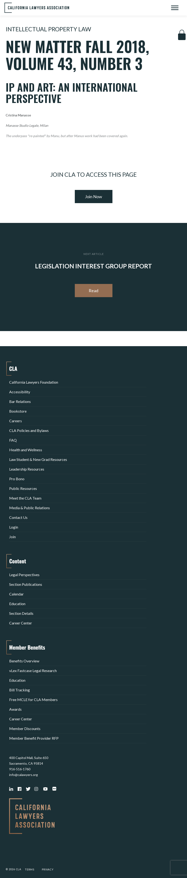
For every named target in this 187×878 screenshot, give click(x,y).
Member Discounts (24, 728)
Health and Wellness (25, 449)
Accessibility (19, 392)
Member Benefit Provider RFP (34, 738)
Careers (15, 420)
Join (12, 536)
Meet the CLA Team (25, 498)
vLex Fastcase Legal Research (33, 670)
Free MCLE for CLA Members (33, 699)
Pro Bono (16, 478)
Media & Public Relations (29, 507)
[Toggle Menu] (175, 7)
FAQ (13, 440)
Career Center (20, 623)
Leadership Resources (26, 469)
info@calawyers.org (23, 775)
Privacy (48, 869)
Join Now (93, 196)
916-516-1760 (19, 769)
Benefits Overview (24, 661)
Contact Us (18, 517)
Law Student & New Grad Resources (38, 459)
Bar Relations (20, 401)
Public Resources (23, 488)
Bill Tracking (19, 690)
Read (93, 290)
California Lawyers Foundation (33, 382)
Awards (15, 709)
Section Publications (25, 584)
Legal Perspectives (24, 574)
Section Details (21, 613)
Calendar (16, 594)
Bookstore (18, 411)
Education (17, 603)
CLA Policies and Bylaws (29, 430)
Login (13, 527)
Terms (29, 869)
